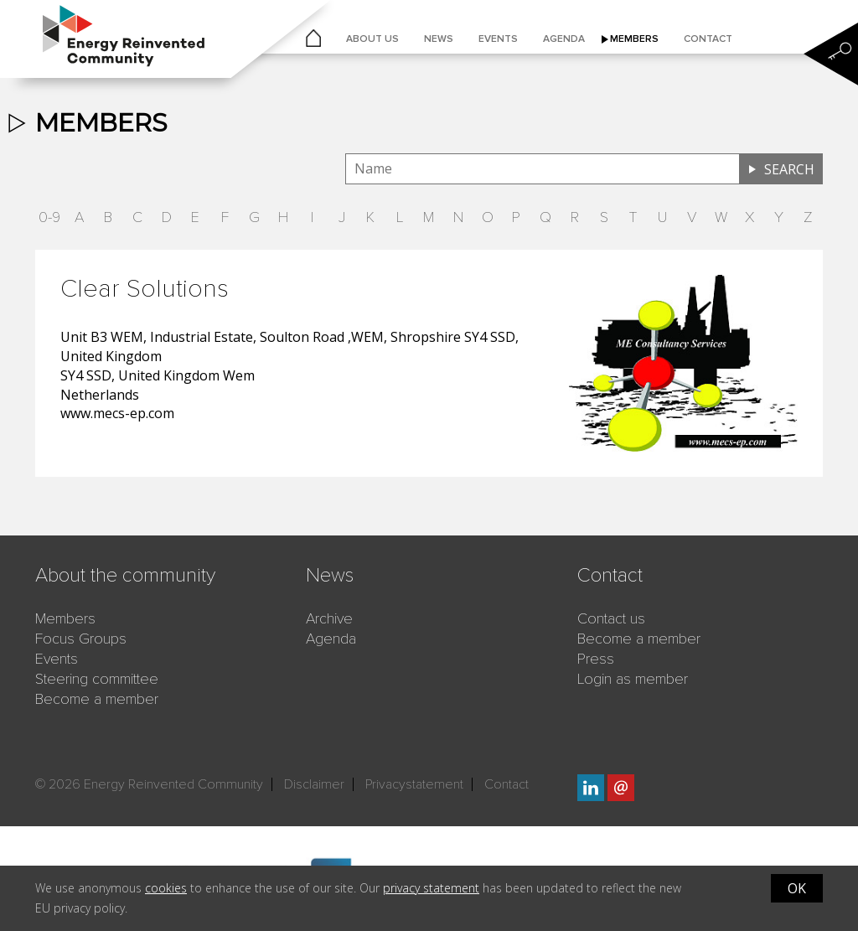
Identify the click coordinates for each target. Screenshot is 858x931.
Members (634, 39)
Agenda (564, 39)
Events (498, 39)
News (438, 39)
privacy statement (431, 888)
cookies (166, 888)
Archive (329, 618)
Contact (708, 39)
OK (797, 888)
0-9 (49, 217)
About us (372, 39)
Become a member (96, 699)
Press (595, 658)
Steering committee (96, 679)
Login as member (632, 679)
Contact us (611, 618)
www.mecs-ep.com (117, 413)
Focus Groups (81, 638)
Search (789, 169)
